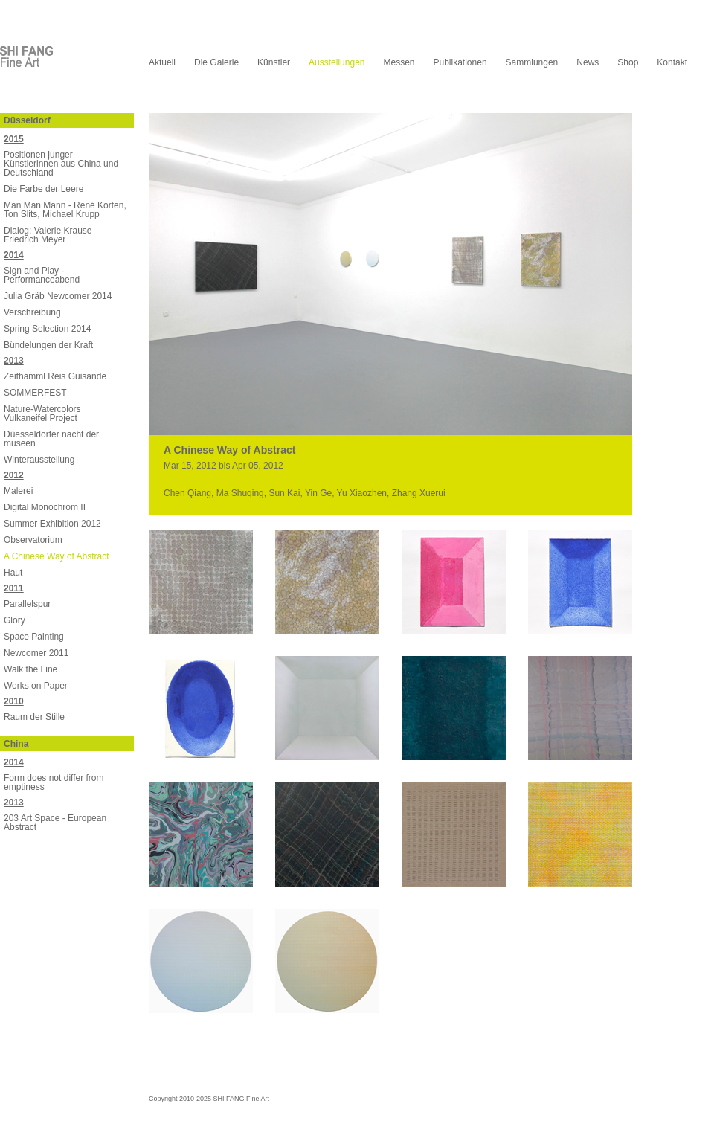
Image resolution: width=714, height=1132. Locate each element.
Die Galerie (216, 62)
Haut (13, 572)
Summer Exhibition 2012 (52, 523)
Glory (14, 620)
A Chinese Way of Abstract (56, 556)
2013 (14, 361)
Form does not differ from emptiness (54, 782)
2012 (14, 475)
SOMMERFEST (35, 392)
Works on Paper (36, 686)
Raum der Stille (34, 717)
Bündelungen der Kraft (48, 345)
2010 (14, 701)
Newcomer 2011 (36, 653)
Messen (398, 62)
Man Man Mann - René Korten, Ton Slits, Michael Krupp (65, 209)
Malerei (18, 491)
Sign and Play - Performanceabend (42, 275)
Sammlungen (532, 62)
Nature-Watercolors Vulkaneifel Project (42, 413)
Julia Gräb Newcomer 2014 (58, 296)
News (587, 62)
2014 (14, 255)
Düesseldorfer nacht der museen (51, 438)
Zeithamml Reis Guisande (55, 376)
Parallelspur (27, 604)
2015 (14, 139)
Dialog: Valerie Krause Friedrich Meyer (48, 235)
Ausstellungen (336, 62)
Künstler (273, 62)
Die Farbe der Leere (43, 189)
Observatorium (33, 540)
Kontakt (672, 62)
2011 (14, 588)
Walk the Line (30, 669)
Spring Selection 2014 (47, 329)
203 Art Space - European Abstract (55, 822)
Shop (627, 62)
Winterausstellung (39, 459)
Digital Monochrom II (45, 507)
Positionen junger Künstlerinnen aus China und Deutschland (61, 163)
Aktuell (162, 62)
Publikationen (460, 62)
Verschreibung (32, 312)
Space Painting (34, 636)
